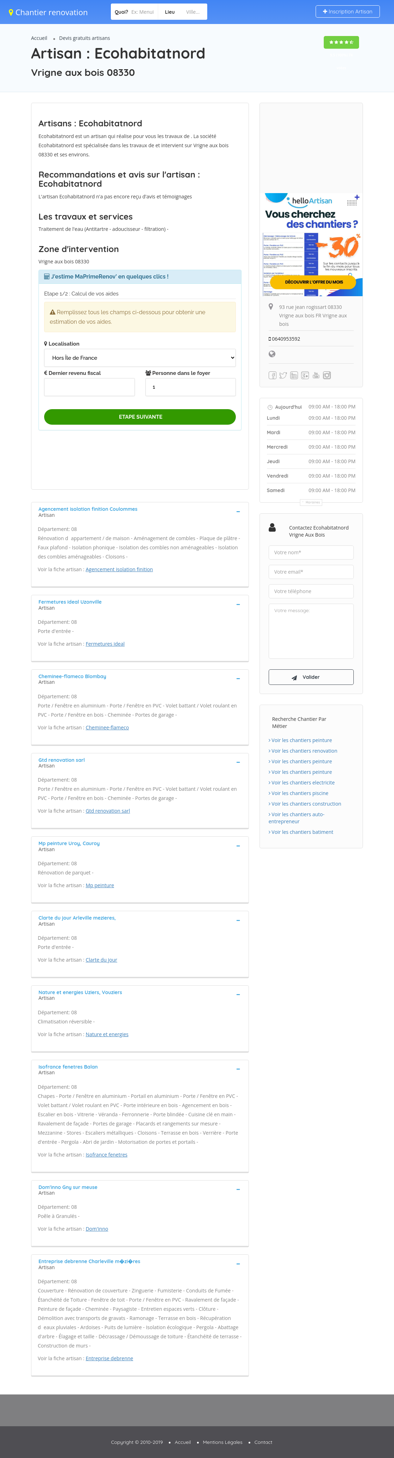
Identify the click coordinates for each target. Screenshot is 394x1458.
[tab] (140, 511)
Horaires (313, 502)
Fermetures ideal (105, 643)
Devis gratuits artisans (84, 38)
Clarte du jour (101, 959)
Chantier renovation (48, 12)
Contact (264, 1442)
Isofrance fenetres (106, 1154)
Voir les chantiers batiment (301, 832)
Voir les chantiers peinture (300, 740)
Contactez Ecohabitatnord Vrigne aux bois (319, 531)
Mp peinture (100, 885)
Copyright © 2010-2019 (137, 1442)
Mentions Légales (223, 1442)
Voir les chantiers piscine (299, 793)
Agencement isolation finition (119, 569)
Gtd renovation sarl (108, 810)
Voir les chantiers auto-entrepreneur (296, 818)
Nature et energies (107, 1034)
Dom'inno (97, 1228)
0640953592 (284, 338)
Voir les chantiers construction (305, 803)
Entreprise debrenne (109, 1358)
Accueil (39, 38)
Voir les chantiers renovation (303, 750)
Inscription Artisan (347, 11)
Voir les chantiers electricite (302, 782)
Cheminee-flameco (107, 727)
